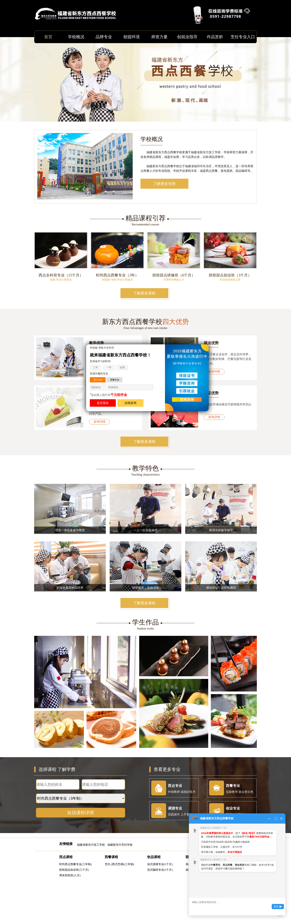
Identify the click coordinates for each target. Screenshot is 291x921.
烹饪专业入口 (242, 37)
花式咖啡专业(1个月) (160, 869)
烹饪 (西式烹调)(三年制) (119, 864)
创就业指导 (187, 37)
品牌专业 (104, 37)
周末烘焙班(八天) (70, 875)
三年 (95, 367)
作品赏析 (215, 37)
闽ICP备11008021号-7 (171, 905)
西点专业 (98, 379)
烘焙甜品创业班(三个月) (74, 869)
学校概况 (76, 37)
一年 (109, 367)
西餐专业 (114, 379)
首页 (48, 37)
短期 (122, 367)
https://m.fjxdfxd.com (157, 893)
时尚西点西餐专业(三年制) (75, 864)
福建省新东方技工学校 (91, 844)
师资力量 (159, 37)
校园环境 (131, 37)
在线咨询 (130, 402)
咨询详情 (214, 371)
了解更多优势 (164, 184)
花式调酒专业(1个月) (160, 864)
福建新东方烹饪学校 (120, 844)
